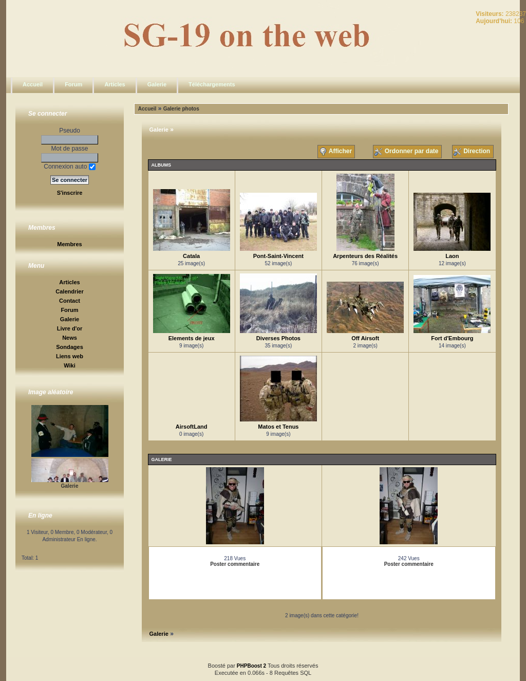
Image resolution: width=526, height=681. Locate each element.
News (69, 338)
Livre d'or (70, 328)
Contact (69, 301)
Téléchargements (212, 84)
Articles (114, 84)
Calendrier (69, 291)
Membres (69, 244)
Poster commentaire (234, 564)
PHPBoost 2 (251, 666)
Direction (473, 152)
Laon (452, 256)
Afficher (336, 152)
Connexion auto (69, 166)
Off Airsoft (365, 338)
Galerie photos (181, 109)
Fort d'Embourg (452, 338)
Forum (73, 84)
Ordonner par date (407, 152)
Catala (191, 256)
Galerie (156, 84)
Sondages (69, 347)
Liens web (69, 356)
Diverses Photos (278, 338)
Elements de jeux (191, 338)
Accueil (33, 84)
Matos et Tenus (278, 427)
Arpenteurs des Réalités (365, 256)
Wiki (70, 365)
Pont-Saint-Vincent (278, 256)
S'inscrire (70, 193)
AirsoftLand (192, 427)
